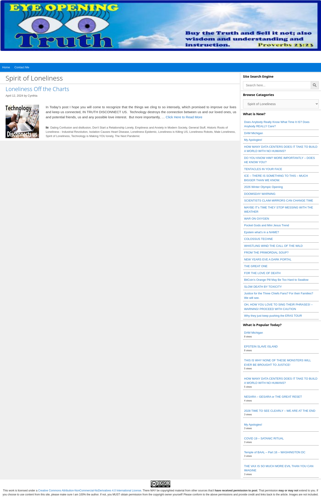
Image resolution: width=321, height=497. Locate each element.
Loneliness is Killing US (173, 131)
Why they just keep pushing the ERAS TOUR (273, 315)
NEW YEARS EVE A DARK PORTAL (267, 259)
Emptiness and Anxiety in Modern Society (161, 127)
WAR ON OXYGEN (256, 218)
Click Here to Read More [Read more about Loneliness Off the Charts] (184, 117)
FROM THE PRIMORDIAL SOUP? (266, 252)
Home (6, 67)
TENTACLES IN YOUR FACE (263, 169)
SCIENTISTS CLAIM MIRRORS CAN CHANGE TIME (278, 200)
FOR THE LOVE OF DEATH (262, 273)
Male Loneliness (224, 131)
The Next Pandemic (127, 136)
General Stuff (197, 127)
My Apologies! (253, 139)
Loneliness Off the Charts (37, 89)
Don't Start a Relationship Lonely (112, 127)
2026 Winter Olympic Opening (263, 187)
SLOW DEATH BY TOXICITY (263, 286)
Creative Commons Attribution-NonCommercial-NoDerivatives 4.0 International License (89, 490)
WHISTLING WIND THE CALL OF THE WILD (273, 245)
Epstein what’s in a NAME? (261, 232)
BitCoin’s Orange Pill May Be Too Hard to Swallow (276, 279)
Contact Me (21, 67)
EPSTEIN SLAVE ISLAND (261, 346)
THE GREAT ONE (256, 266)
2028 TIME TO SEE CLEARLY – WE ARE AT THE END (279, 410)
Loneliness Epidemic (144, 131)
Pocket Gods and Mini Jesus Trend (266, 225)
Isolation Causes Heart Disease (109, 131)
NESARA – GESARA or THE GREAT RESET (273, 396)
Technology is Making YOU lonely (92, 136)
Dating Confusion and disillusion (70, 127)
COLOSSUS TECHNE (258, 239)
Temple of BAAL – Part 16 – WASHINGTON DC (274, 452)
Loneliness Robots (201, 131)
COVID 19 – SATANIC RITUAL (264, 438)
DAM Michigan (253, 133)
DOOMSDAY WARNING (260, 193)
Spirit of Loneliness (58, 136)
